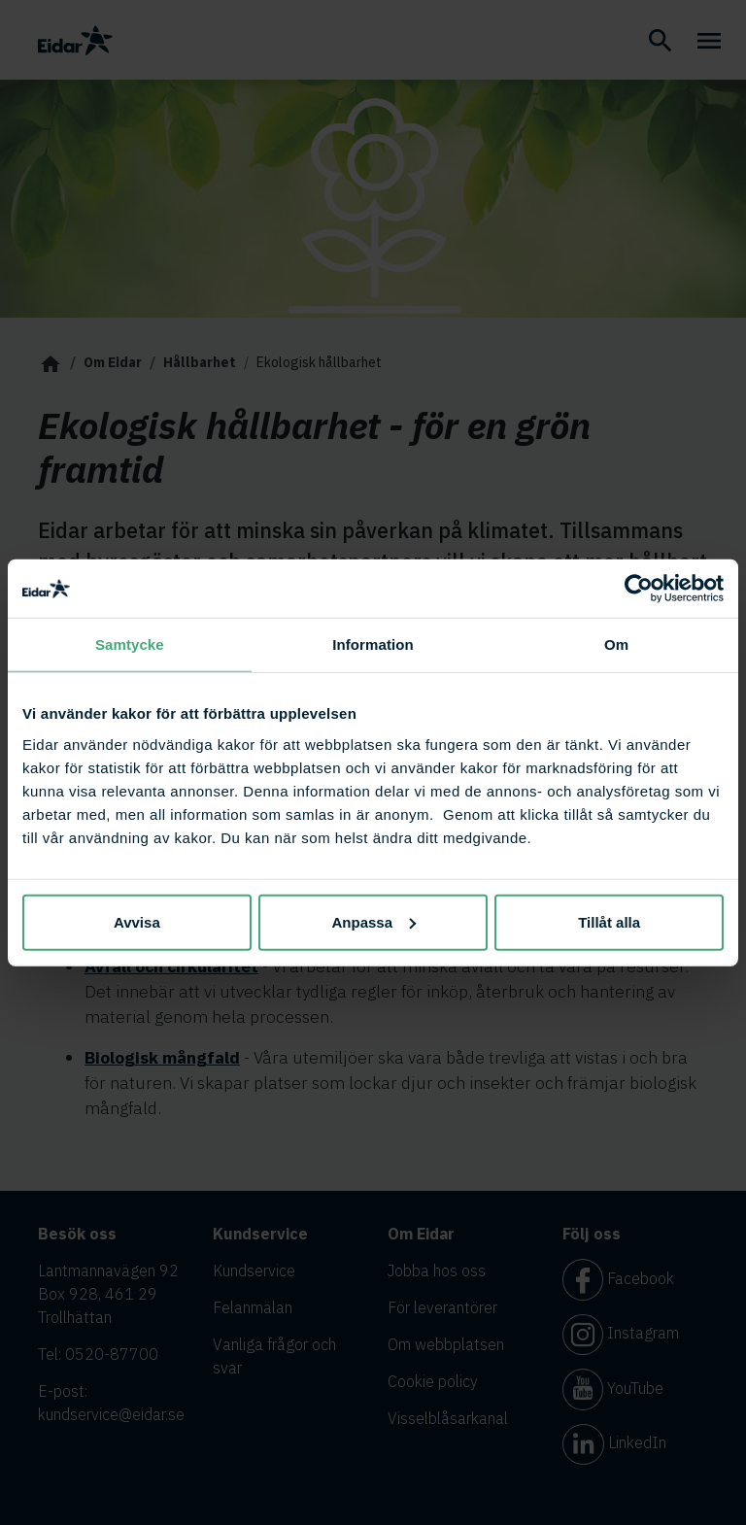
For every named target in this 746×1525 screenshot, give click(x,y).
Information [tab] (373, 644)
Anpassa (373, 921)
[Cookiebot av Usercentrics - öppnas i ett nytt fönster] (639, 588)
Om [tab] (616, 644)
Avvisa (137, 921)
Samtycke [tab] (129, 644)
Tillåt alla (609, 921)
